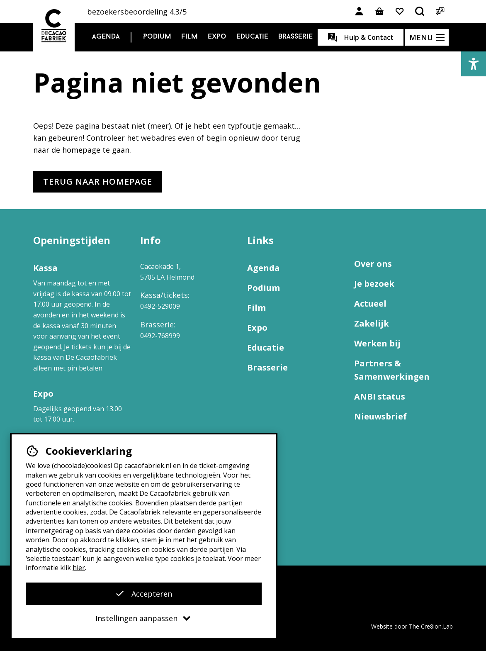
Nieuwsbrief (380, 416)
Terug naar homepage (97, 181)
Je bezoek (374, 283)
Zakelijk (371, 323)
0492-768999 (160, 335)
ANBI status (379, 396)
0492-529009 (160, 306)
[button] (473, 63)
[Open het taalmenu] (440, 11)
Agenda (106, 36)
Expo (217, 36)
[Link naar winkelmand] (379, 11)
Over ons (373, 263)
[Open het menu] (427, 37)
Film (189, 36)
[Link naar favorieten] (399, 11)
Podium (157, 36)
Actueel (370, 303)
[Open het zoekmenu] (420, 11)
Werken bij (377, 343)
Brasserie (295, 36)
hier (79, 567)
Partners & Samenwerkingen (392, 370)
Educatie (252, 36)
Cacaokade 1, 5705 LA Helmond (167, 272)
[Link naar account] (359, 11)
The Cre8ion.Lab (431, 626)
